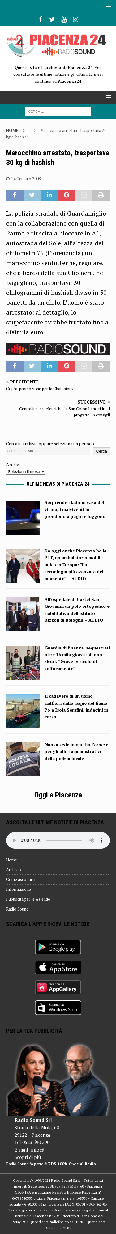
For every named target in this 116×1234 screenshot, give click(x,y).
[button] (107, 6)
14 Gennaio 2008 (26, 178)
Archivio (13, 870)
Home (11, 860)
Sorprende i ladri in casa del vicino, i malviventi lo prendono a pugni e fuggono (75, 509)
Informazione (18, 889)
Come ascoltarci (20, 879)
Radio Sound (17, 909)
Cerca (101, 451)
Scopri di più (28, 1157)
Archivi (13, 464)
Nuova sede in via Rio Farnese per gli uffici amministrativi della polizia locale (76, 751)
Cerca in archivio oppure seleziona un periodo (50, 443)
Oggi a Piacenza (58, 795)
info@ (37, 1150)
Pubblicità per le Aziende (28, 899)
